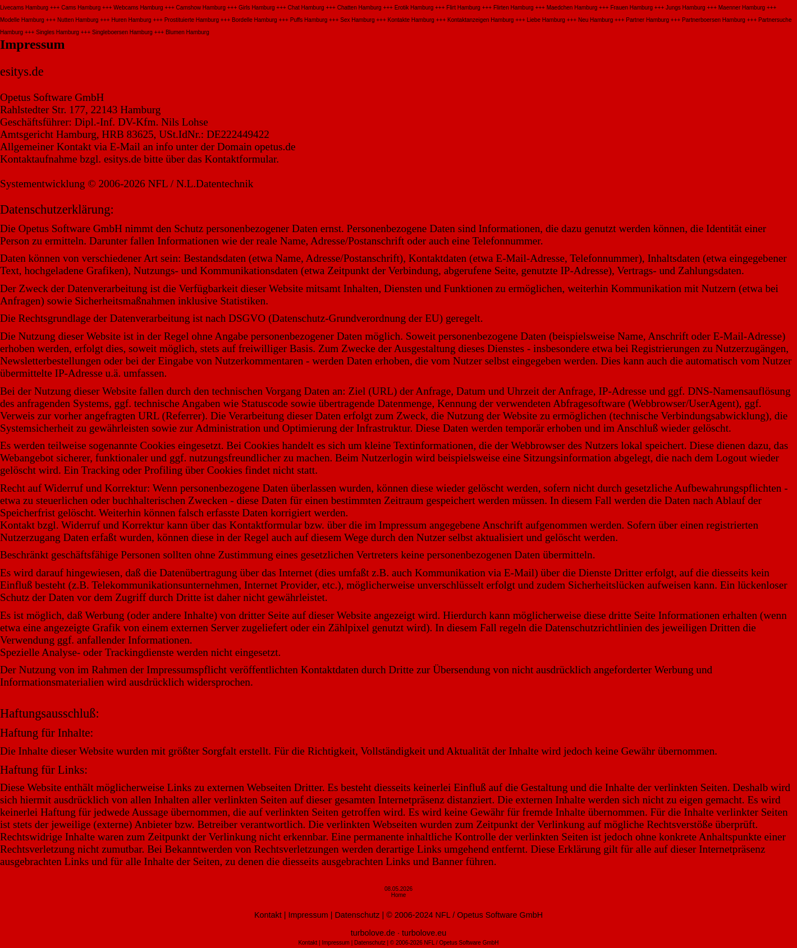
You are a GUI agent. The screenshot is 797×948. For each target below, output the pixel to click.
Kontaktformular (240, 159)
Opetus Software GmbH (500, 914)
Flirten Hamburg (513, 7)
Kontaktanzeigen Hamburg (480, 20)
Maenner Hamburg (741, 7)
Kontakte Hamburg (411, 20)
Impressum (308, 914)
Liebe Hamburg (546, 20)
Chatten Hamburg (359, 7)
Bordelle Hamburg (254, 20)
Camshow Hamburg (201, 7)
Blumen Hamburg (187, 32)
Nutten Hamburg (77, 20)
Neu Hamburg (595, 20)
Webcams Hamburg (138, 7)
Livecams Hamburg (24, 7)
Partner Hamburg (647, 20)
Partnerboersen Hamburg (713, 20)
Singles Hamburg (57, 32)
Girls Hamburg (256, 7)
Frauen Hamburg (631, 7)
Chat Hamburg (306, 7)
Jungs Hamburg (686, 7)
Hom (397, 895)
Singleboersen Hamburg (122, 32)
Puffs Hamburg (309, 20)
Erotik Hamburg (414, 7)
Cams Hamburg (80, 7)
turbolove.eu (424, 932)
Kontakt (268, 914)
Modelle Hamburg (22, 20)
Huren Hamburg (131, 20)
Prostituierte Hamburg (191, 20)
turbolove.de (373, 932)
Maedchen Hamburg (572, 7)
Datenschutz (357, 914)
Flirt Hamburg (463, 7)
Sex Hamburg (357, 20)
